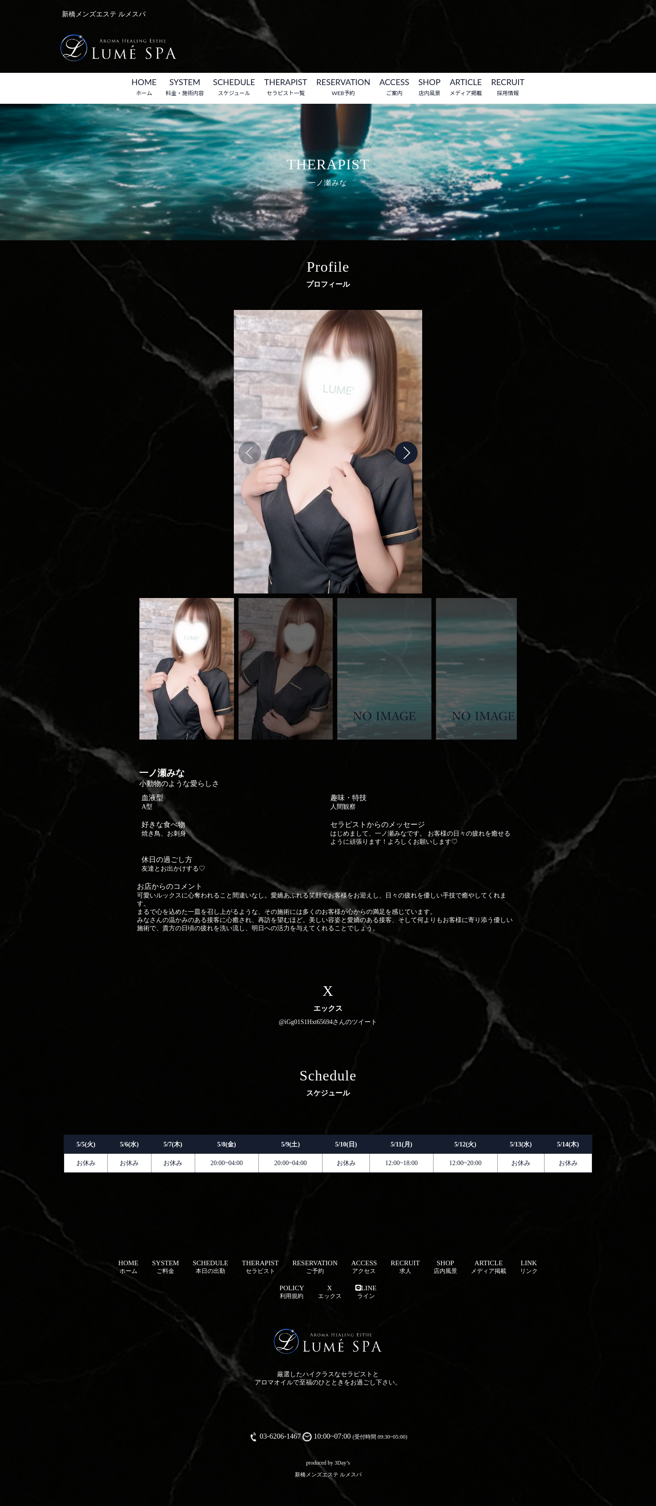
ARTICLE (465, 86)
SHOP (430, 86)
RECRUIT (508, 86)
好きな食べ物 (163, 824)
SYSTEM (185, 86)
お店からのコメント (169, 886)
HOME (143, 86)
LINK (529, 1266)
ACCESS (394, 86)
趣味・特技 (348, 797)
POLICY (291, 1291)
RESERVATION (343, 86)
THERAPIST (285, 86)
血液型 (152, 797)
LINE (366, 1291)
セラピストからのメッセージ (377, 824)
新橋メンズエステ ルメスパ (328, 1474)
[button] (406, 452)
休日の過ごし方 (166, 859)
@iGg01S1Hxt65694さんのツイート (328, 1022)
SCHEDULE (234, 86)
